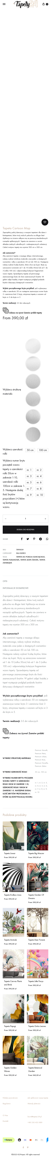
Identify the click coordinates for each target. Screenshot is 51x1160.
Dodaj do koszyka (25, 529)
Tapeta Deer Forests (36, 940)
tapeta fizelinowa (11, 560)
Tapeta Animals (10, 940)
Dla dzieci (21, 553)
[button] (33, 346)
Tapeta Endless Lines (12, 895)
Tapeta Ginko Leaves (37, 1026)
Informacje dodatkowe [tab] (15, 588)
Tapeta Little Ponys (35, 981)
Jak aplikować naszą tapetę (38, 1098)
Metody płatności (34, 1103)
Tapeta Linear (9, 853)
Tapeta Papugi (10, 1026)
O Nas (5, 1115)
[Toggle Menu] (4, 4)
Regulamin (7, 1103)
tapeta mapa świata (29, 560)
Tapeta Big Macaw (36, 853)
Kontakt (5, 1121)
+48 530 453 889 (35, 1122)
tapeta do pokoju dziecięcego (30, 557)
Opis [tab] (5, 581)
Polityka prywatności (10, 1098)
